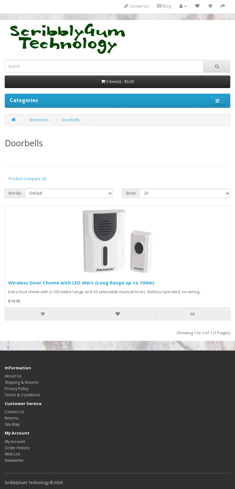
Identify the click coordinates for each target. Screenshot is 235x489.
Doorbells (71, 119)
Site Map (12, 424)
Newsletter (14, 460)
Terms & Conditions (22, 395)
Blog (164, 6)
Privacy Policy (17, 388)
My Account (15, 441)
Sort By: (15, 193)
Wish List (12, 454)
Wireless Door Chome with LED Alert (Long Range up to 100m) (81, 282)
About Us (13, 376)
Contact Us (136, 6)
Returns (11, 418)
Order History (17, 447)
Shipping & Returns (21, 382)
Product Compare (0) (27, 178)
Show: (131, 193)
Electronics (38, 119)
